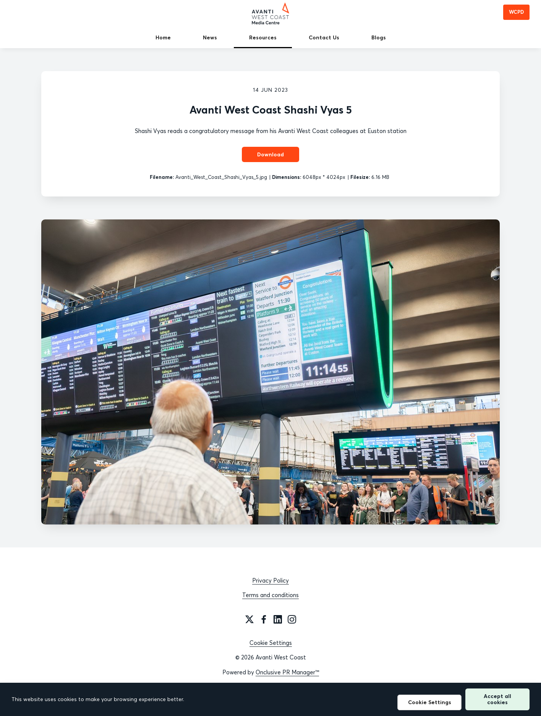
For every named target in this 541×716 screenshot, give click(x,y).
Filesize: (360, 177)
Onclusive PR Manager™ (287, 672)
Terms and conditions (270, 595)
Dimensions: (286, 177)
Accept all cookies (497, 699)
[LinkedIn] (278, 619)
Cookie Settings (270, 642)
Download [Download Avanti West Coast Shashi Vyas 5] (270, 154)
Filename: (162, 177)
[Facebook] (263, 619)
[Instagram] (292, 619)
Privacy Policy (270, 580)
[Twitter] (249, 619)
